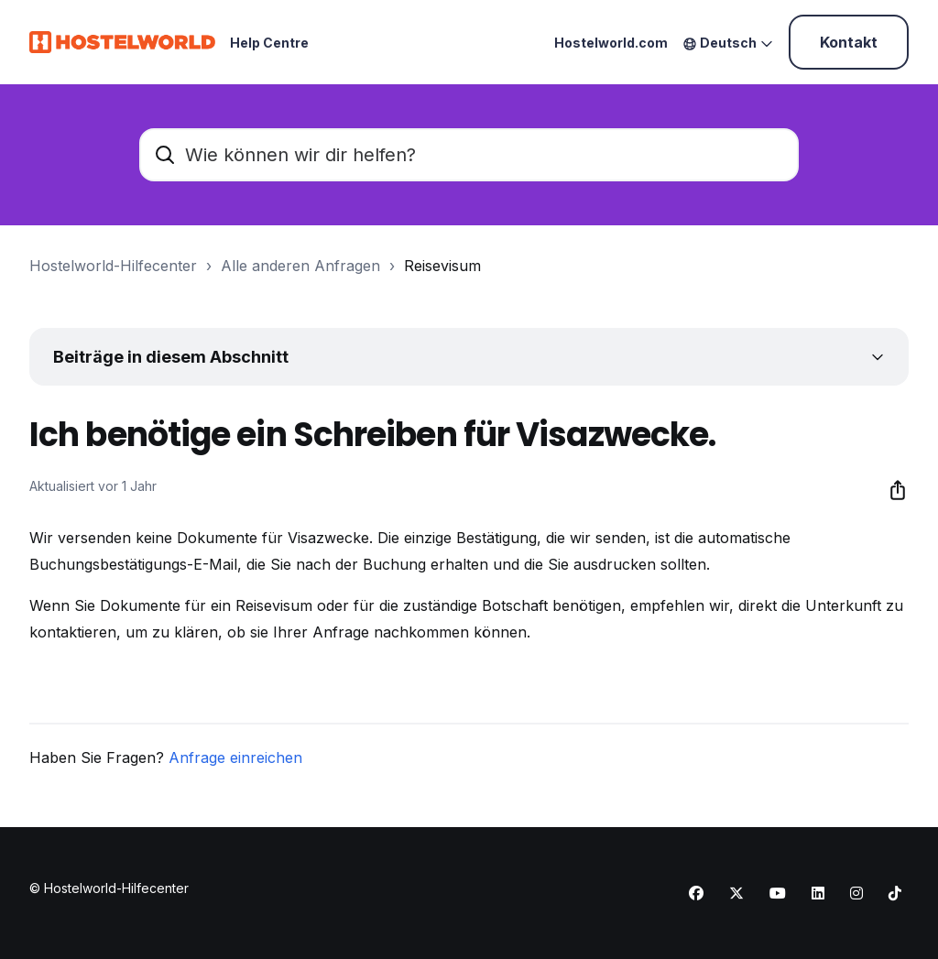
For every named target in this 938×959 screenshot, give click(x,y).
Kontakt (849, 42)
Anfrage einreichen (235, 757)
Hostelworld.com (611, 42)
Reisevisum (442, 265)
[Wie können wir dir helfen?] (469, 154)
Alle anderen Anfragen (300, 265)
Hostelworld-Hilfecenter (113, 265)
